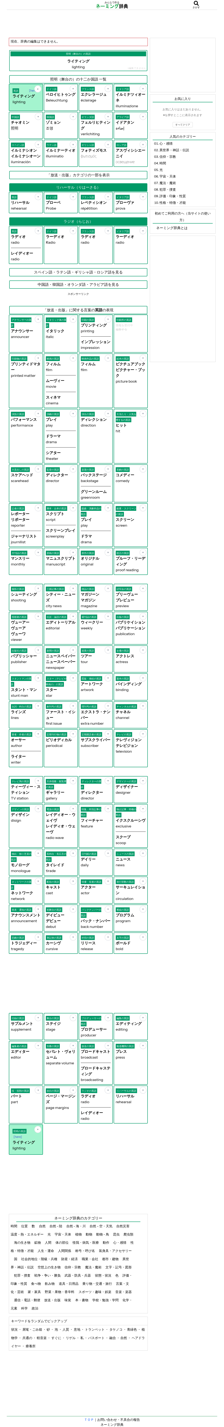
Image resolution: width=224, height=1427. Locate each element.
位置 (24, 1226)
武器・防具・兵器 (78, 1275)
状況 (14, 1329)
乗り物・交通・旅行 (97, 1284)
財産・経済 (69, 1259)
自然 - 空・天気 (101, 1226)
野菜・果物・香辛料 (60, 1292)
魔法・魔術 (93, 1267)
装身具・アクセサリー (115, 1251)
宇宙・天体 (63, 1234)
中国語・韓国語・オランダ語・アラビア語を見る (78, 284)
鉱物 (38, 1242)
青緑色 (132, 1329)
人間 (48, 1242)
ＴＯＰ (89, 1420)
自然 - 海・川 (76, 1226)
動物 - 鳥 (103, 1234)
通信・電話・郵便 (27, 1300)
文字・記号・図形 (118, 1267)
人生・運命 (46, 1251)
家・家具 (35, 1292)
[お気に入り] (37, 88)
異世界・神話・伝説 (174, 150)
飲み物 (50, 1284)
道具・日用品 (69, 1284)
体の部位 (62, 1242)
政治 (35, 1308)
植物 (78, 1234)
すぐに (56, 1338)
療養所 (31, 1346)
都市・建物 (110, 1259)
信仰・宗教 (73, 1267)
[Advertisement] (112, 23)
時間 (14, 1226)
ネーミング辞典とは (172, 228)
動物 (89, 1234)
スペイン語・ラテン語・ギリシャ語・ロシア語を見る (78, 272)
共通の (27, 1338)
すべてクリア (182, 124)
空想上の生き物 (49, 1267)
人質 (66, 1329)
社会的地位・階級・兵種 (39, 1259)
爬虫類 (128, 1234)
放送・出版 (52, 1300)
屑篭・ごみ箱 (32, 1329)
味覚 (68, 1300)
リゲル (71, 1338)
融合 (113, 1338)
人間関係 (65, 1251)
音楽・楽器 (123, 1292)
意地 (77, 1329)
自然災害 (123, 1226)
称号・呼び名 (85, 1251)
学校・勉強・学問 (105, 1300)
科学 (24, 1308)
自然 (42, 1226)
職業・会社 (90, 1259)
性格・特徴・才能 (172, 203)
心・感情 (120, 1242)
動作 (106, 1242)
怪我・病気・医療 (86, 1242)
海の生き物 (22, 1242)
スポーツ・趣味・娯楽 (95, 1292)
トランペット (95, 1329)
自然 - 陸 (56, 1226)
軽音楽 (42, 1338)
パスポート (96, 1338)
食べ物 (36, 1284)
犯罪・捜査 (22, 1275)
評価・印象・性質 (172, 196)
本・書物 (82, 1300)
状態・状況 (103, 1275)
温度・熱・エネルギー (27, 1234)
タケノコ (116, 1329)
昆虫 (116, 1234)
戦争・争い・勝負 (47, 1275)
